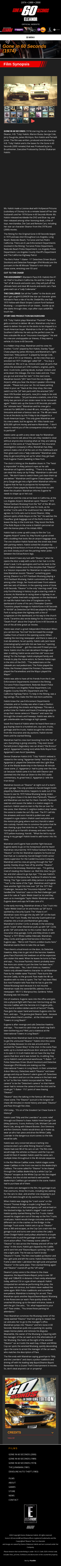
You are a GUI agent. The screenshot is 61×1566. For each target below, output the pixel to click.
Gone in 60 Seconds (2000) (22, 1454)
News (11, 1495)
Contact (13, 1499)
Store (12, 1491)
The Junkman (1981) (19, 1467)
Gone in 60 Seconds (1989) (22, 1458)
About (12, 1482)
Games (12, 1487)
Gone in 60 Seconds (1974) (22, 1463)
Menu (30, 37)
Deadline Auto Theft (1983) (23, 1471)
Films (11, 1478)
